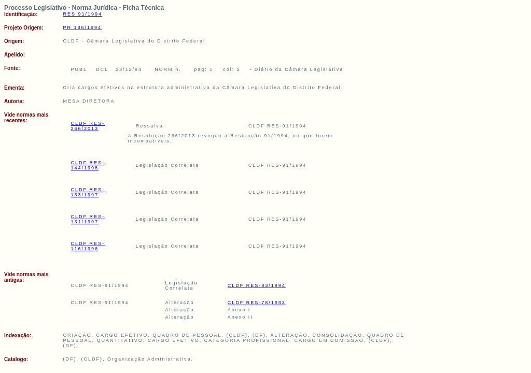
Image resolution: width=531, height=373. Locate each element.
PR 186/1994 (82, 27)
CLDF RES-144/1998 (88, 165)
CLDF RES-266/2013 (88, 126)
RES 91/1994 (83, 14)
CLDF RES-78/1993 (257, 302)
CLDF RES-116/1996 (88, 246)
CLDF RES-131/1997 (88, 219)
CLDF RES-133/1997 (88, 192)
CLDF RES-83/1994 (257, 285)
